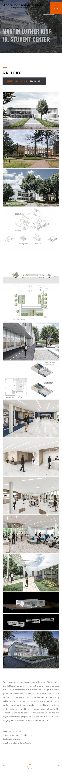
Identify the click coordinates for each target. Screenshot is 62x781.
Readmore (35, 81)
